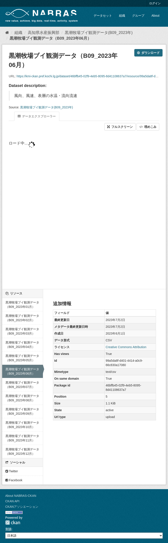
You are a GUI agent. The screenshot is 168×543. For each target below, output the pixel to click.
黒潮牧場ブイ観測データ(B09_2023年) (99, 32)
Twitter (11, 471)
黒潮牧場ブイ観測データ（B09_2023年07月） (22, 385)
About (155, 15)
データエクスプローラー (37, 116)
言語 (8, 529)
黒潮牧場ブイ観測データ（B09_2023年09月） (22, 411)
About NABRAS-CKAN (20, 495)
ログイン (155, 3)
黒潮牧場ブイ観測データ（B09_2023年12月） (22, 451)
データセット (103, 15)
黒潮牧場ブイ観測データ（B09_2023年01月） (22, 305)
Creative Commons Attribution (126, 347)
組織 (122, 15)
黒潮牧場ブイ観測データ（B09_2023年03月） (22, 331)
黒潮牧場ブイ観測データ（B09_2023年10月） (22, 425)
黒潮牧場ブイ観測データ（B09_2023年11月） (22, 438)
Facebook (13, 480)
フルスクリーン (120, 127)
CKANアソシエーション (21, 506)
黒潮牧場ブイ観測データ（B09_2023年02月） (22, 318)
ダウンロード (148, 53)
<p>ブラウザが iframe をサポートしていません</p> (84, 210)
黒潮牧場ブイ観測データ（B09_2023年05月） (22, 358)
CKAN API (12, 501)
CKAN (12, 522)
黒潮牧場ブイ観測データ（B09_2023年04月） (22, 345)
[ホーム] (7, 32)
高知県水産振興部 (43, 32)
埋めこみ (147, 127)
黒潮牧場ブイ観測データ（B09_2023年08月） (22, 398)
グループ (138, 15)
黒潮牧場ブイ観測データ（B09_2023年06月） (50, 38)
